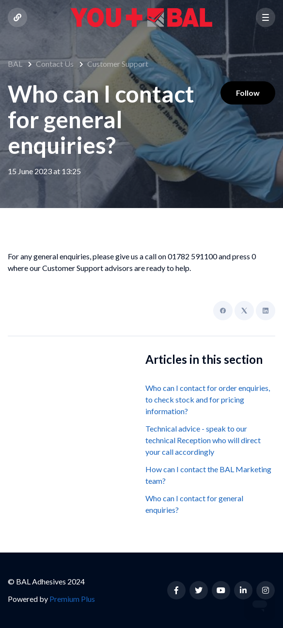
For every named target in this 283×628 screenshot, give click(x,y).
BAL (15, 63)
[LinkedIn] (265, 310)
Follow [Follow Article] (248, 92)
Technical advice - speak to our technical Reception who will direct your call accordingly (203, 440)
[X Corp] (244, 310)
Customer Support (117, 63)
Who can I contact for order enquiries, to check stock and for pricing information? (207, 399)
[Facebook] (223, 310)
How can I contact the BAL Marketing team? (208, 474)
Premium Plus (72, 598)
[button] (265, 17)
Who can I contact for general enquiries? (194, 503)
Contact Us (55, 63)
